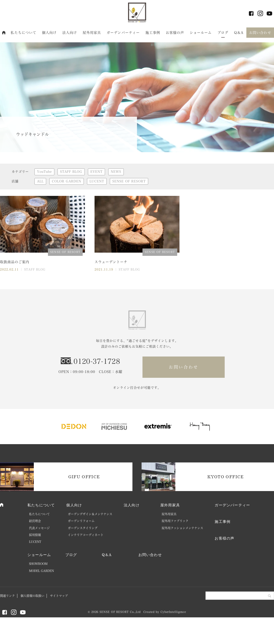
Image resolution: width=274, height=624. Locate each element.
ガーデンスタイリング (82, 528)
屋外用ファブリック (175, 520)
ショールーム (201, 32)
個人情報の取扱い (32, 595)
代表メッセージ (39, 528)
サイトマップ (59, 595)
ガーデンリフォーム (81, 520)
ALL (40, 181)
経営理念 (35, 520)
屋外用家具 (92, 32)
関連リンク (7, 595)
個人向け (49, 32)
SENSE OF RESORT (129, 181)
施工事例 (152, 32)
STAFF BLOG (71, 171)
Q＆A (238, 32)
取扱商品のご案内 (14, 262)
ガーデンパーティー (123, 32)
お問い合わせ (260, 32)
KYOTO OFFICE (225, 476)
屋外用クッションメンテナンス (182, 528)
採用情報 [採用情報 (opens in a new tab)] (35, 534)
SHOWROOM (38, 563)
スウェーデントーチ (111, 262)
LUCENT (97, 181)
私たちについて (23, 32)
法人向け (69, 32)
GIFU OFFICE (84, 476)
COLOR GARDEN (66, 181)
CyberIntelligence (173, 611)
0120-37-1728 (97, 361)
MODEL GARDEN (41, 570)
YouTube (44, 171)
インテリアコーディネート (85, 534)
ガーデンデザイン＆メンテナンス (90, 514)
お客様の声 (175, 32)
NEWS (116, 171)
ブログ (222, 32)
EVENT (96, 171)
